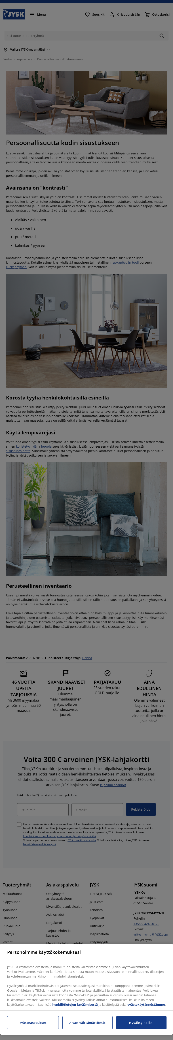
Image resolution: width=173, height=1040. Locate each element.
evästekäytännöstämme (146, 1004)
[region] (86, 989)
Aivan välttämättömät (87, 1023)
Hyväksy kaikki (141, 1023)
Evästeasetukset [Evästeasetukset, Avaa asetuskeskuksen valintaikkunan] (33, 1023)
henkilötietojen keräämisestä (75, 1004)
